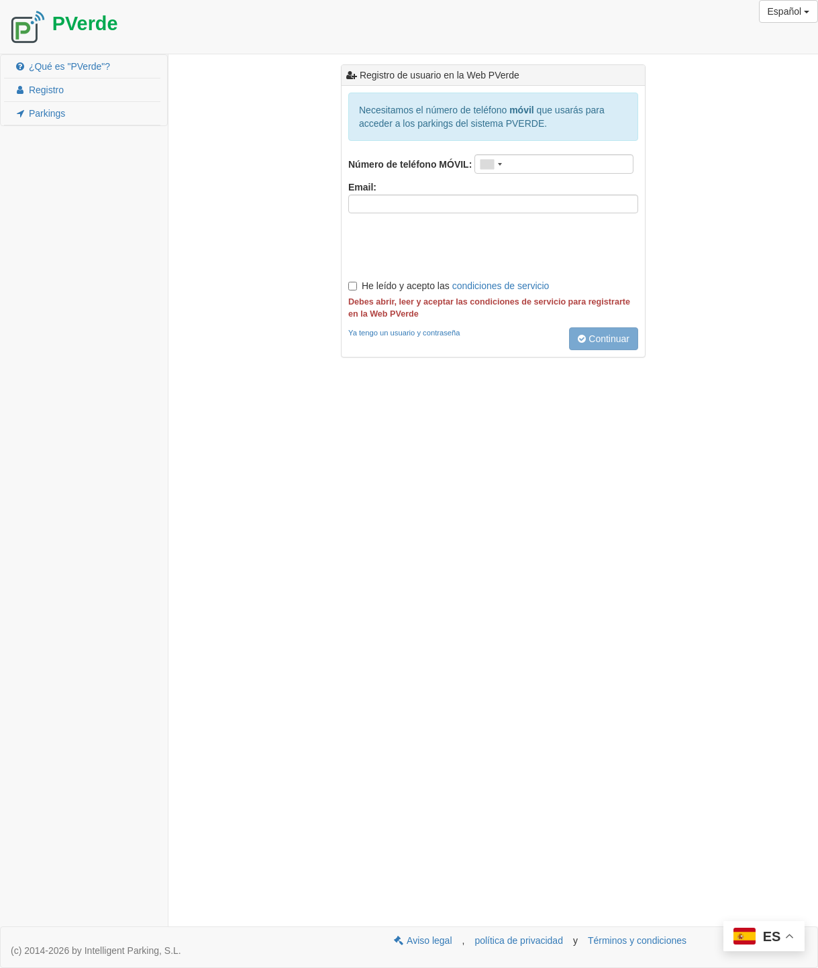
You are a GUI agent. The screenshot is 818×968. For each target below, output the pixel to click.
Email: (362, 187)
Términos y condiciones (637, 940)
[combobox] (490, 164)
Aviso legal (422, 940)
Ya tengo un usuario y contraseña (404, 333)
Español (788, 11)
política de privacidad (518, 940)
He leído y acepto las (448, 285)
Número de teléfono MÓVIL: (410, 164)
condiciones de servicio (501, 285)
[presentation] (450, 246)
